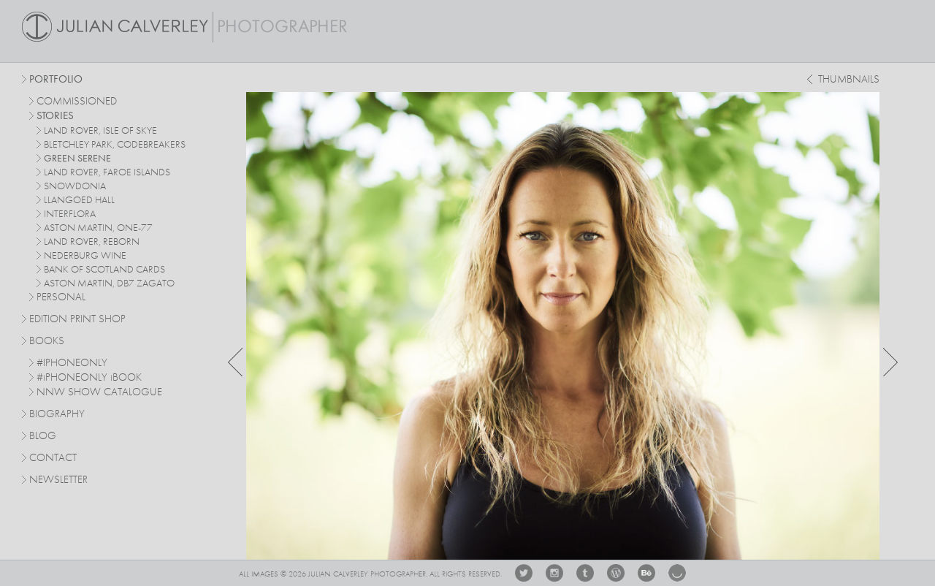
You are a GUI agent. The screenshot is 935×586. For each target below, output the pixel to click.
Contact (53, 458)
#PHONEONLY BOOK (89, 378)
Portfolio (56, 80)
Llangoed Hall (79, 200)
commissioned (77, 102)
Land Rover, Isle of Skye (100, 131)
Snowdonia (75, 186)
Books (46, 341)
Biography (57, 413)
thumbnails (848, 80)
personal (61, 298)
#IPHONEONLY (72, 363)
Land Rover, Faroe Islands (107, 172)
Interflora (70, 214)
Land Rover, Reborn (92, 242)
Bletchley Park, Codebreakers (115, 145)
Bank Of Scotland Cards (104, 269)
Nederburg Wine (85, 256)
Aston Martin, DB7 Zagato (109, 283)
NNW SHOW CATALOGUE (99, 393)
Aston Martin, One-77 (98, 228)
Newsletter (58, 480)
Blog (42, 436)
